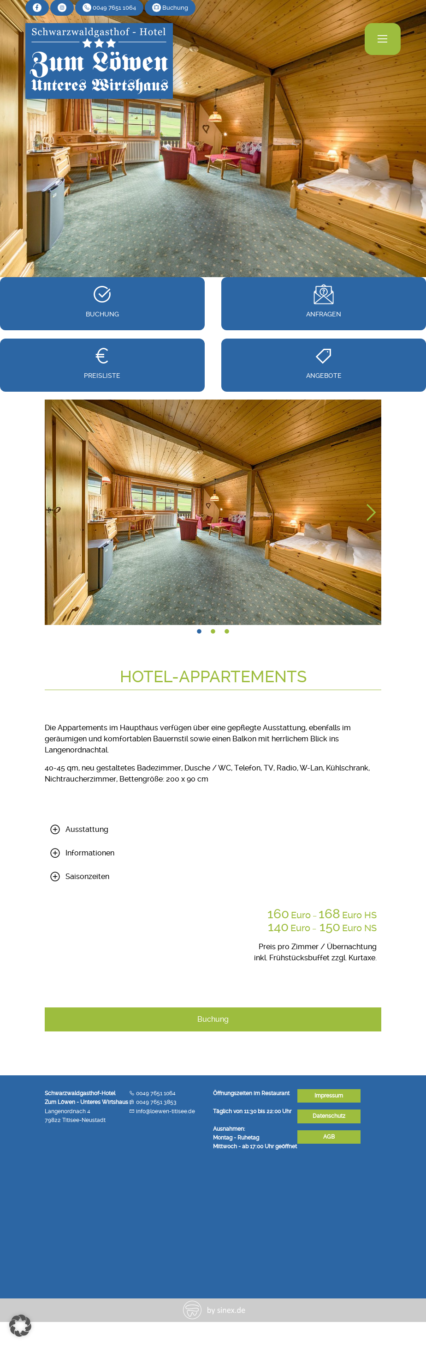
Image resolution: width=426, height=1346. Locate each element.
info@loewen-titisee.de (165, 1111)
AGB (329, 1137)
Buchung (213, 1019)
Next (369, 512)
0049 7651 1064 (156, 1093)
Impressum (328, 1095)
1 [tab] (199, 632)
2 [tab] (213, 632)
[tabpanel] (213, 512)
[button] (20, 1325)
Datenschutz (329, 1116)
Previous (56, 512)
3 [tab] (226, 632)
